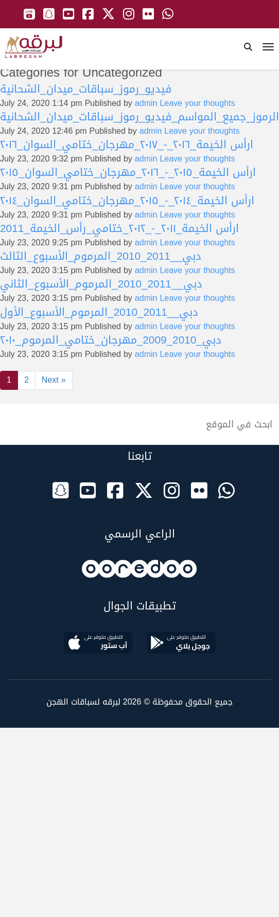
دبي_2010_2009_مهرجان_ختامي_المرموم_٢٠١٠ (110, 340)
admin (146, 103)
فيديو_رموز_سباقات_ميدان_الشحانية (85, 89)
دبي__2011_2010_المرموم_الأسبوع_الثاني (101, 284)
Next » (54, 380)
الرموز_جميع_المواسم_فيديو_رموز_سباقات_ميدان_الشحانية (139, 116)
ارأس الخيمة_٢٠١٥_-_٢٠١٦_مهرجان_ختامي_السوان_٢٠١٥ (128, 172)
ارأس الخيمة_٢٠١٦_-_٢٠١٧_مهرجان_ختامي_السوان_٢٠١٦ (126, 144)
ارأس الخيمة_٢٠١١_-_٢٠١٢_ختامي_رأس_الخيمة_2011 (119, 228)
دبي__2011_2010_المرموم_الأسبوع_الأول (99, 312)
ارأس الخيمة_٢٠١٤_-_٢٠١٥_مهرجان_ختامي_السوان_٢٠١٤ (127, 200)
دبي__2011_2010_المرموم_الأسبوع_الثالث (100, 256)
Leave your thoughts (197, 103)
